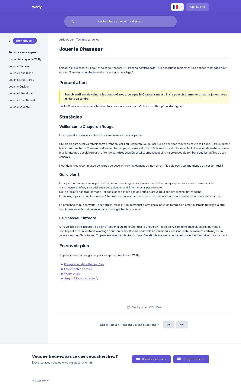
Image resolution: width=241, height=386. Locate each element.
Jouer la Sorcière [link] (19, 66)
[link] (23, 40)
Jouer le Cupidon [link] (19, 86)
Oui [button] (168, 324)
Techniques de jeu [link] (87, 39)
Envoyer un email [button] (194, 359)
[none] (37, 7)
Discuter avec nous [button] (154, 359)
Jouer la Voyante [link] (19, 106)
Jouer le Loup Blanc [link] (21, 73)
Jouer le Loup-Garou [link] (21, 79)
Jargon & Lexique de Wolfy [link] (25, 59)
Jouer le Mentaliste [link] (20, 93)
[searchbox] (120, 21)
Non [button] (181, 324)
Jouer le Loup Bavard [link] (22, 100)
